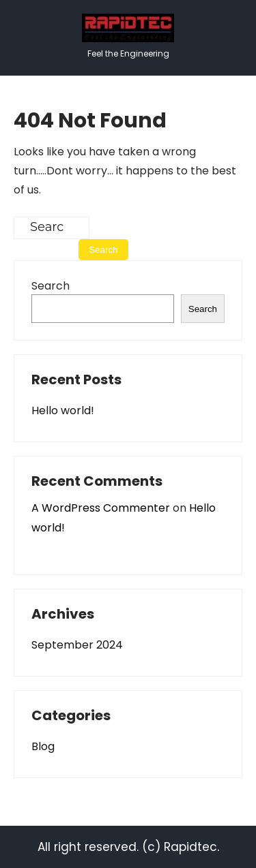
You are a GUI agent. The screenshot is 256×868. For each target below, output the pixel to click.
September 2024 (77, 645)
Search (50, 286)
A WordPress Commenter (100, 508)
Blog (43, 746)
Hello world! (62, 410)
